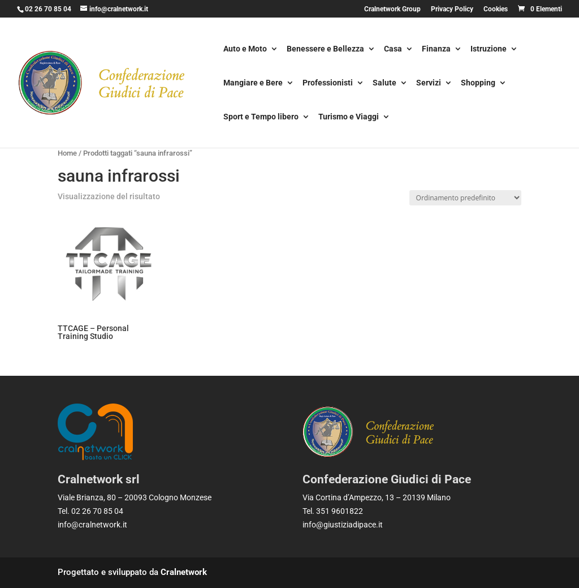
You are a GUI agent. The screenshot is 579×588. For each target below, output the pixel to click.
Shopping (478, 83)
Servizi (428, 83)
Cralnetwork (184, 572)
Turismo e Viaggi (348, 117)
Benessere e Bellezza (325, 49)
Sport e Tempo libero (261, 117)
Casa (393, 49)
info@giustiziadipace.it (343, 524)
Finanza (436, 49)
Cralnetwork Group (392, 9)
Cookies (495, 9)
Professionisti (328, 83)
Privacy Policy (452, 9)
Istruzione (488, 49)
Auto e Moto (245, 49)
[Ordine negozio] (465, 197)
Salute (384, 83)
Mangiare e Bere (253, 83)
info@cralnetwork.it (92, 524)
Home (67, 153)
